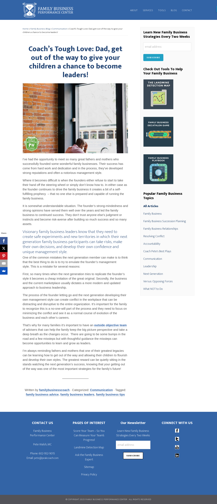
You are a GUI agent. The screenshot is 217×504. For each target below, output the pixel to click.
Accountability (151, 243)
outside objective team (110, 325)
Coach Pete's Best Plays (157, 251)
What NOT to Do (153, 288)
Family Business (152, 213)
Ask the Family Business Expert (89, 457)
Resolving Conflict (154, 236)
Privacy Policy (89, 474)
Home (25, 29)
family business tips (110, 394)
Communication (59, 29)
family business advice (42, 394)
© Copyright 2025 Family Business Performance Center (96, 499)
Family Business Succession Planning (164, 221)
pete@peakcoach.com (46, 458)
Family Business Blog (40, 29)
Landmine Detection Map (89, 447)
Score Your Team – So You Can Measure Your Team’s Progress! (89, 435)
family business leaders (77, 394)
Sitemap (89, 467)
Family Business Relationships (160, 228)
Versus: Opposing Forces (158, 281)
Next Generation (153, 273)
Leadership (150, 266)
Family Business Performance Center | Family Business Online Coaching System (50, 9)
